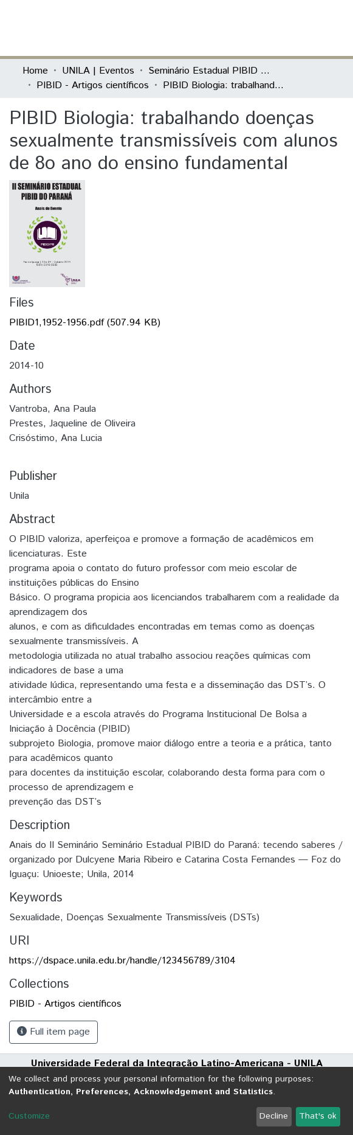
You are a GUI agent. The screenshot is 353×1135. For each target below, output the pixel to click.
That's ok (318, 1116)
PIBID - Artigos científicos (92, 85)
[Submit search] (242, 28)
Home (35, 71)
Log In (286, 28)
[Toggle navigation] (324, 28)
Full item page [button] (53, 1032)
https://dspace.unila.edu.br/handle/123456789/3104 (122, 961)
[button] (260, 28)
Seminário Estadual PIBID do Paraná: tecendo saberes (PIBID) (209, 71)
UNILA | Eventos (98, 71)
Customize (29, 1116)
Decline (273, 1116)
